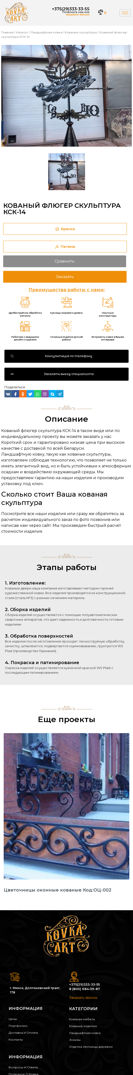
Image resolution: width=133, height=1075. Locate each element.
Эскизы (75, 1040)
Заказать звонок (83, 997)
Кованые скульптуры (81, 32)
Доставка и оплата (23, 1032)
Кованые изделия (83, 1026)
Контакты (16, 1039)
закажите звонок (77, 14)
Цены (13, 1019)
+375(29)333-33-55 (70, 9)
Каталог (22, 32)
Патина (65, 246)
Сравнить (64, 261)
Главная (7, 32)
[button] (66, 356)
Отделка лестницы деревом (91, 1046)
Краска (65, 228)
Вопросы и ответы (23, 1067)
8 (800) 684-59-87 (84, 989)
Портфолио (18, 1026)
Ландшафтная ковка (46, 32)
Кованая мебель (82, 1019)
